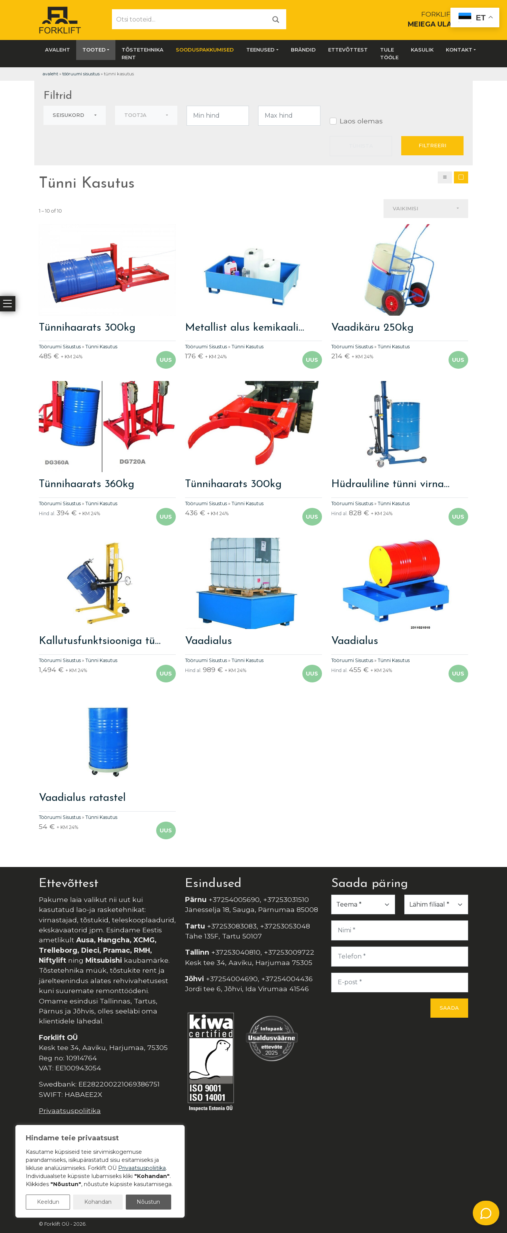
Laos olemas (361, 121)
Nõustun (148, 1201)
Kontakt (459, 50)
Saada (449, 1008)
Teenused (260, 50)
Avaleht (57, 50)
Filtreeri (432, 145)
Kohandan (98, 1201)
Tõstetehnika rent (142, 53)
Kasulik (422, 50)
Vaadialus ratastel (82, 798)
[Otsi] (276, 19)
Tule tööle (389, 53)
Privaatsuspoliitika (70, 1111)
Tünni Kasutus (101, 346)
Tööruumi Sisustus (81, 74)
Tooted (94, 50)
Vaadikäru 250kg (372, 328)
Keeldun (48, 1201)
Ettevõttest (348, 50)
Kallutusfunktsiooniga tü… (99, 641)
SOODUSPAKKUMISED (205, 50)
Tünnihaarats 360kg (86, 484)
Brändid (303, 50)
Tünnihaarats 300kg (87, 328)
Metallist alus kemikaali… (244, 328)
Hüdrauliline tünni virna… (390, 484)
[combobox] (74, 115)
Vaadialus (208, 641)
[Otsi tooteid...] (189, 19)
